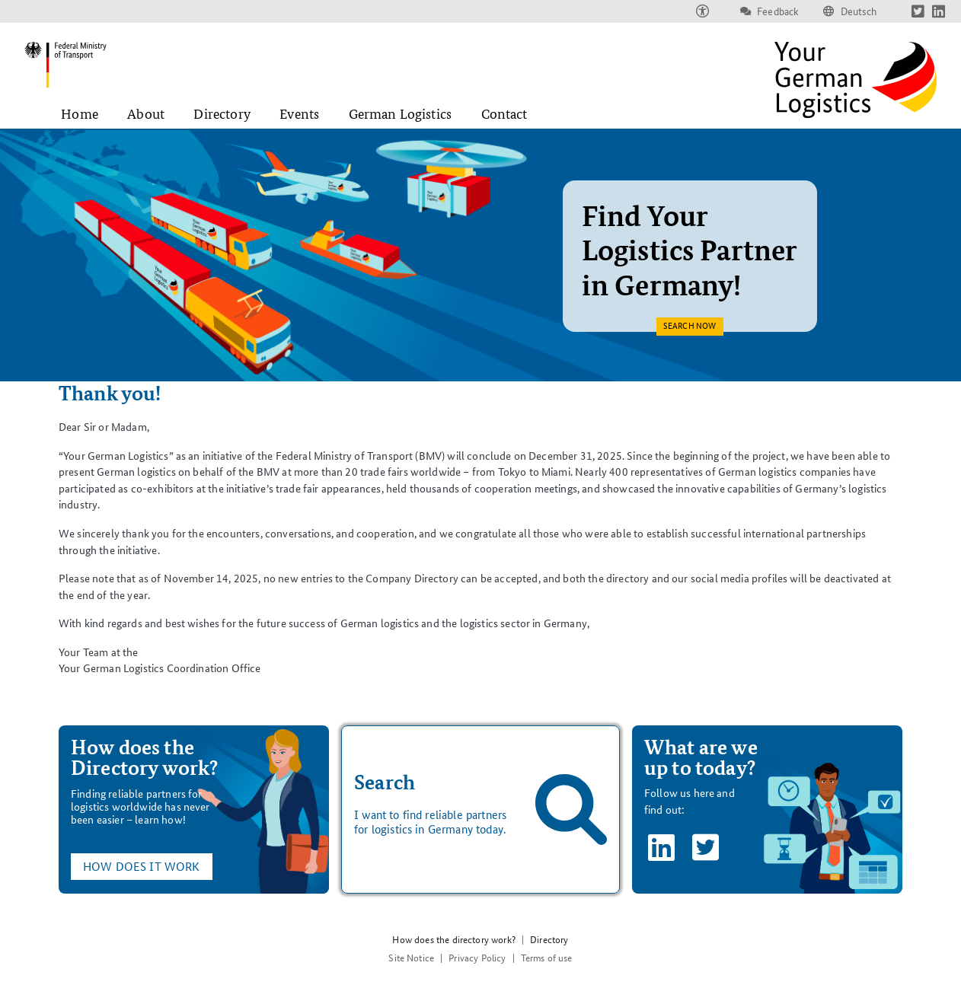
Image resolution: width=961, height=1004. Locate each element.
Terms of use (547, 958)
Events (299, 114)
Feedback (778, 11)
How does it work (141, 866)
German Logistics (400, 114)
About (145, 114)
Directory (221, 114)
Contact (504, 114)
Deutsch (859, 11)
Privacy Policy (477, 958)
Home (79, 114)
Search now (689, 332)
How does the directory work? (453, 939)
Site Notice (411, 958)
